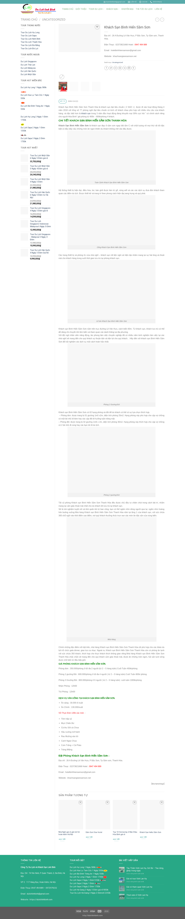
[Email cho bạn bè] (116, 68)
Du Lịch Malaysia (28, 68)
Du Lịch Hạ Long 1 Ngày (80, 867)
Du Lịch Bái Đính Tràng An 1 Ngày (84, 874)
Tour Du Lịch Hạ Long (30, 32)
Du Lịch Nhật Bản (28, 74)
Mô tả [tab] (62, 101)
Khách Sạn (112, 9)
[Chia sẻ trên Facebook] (106, 68)
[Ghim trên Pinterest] (120, 68)
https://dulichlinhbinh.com (41, 899)
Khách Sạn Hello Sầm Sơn (150, 832)
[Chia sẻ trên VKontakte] (124, 68)
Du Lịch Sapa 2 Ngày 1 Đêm (82, 880)
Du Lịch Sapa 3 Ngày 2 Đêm (82, 886)
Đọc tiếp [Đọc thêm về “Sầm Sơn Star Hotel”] (89, 837)
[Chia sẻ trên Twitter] (111, 68)
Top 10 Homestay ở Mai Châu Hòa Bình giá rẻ (125, 833)
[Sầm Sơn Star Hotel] (98, 814)
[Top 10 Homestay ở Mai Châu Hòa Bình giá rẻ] (125, 814)
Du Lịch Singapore (28, 61)
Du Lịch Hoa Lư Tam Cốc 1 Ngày (84, 870)
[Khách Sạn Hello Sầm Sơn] (152, 814)
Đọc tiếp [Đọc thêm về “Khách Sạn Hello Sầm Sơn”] (143, 837)
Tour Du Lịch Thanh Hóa (31, 42)
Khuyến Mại (128, 9)
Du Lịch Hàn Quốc (28, 71)
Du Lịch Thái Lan (28, 65)
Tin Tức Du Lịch (144, 9)
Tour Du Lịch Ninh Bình (30, 39)
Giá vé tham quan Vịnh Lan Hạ (139, 887)
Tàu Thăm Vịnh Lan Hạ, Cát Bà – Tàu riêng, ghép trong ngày (145, 869)
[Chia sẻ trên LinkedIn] (129, 68)
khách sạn (86, 113)
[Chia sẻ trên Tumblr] (134, 68)
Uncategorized (54, 19)
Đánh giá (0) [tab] (73, 101)
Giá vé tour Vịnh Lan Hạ (136, 878)
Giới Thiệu (81, 9)
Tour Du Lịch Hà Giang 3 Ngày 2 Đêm (86, 893)
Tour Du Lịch (96, 9)
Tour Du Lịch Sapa (28, 35)
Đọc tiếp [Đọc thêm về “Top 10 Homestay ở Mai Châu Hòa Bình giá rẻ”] (116, 839)
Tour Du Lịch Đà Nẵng (30, 45)
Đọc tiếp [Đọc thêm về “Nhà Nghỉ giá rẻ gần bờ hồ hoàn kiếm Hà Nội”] (62, 839)
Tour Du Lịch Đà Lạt (29, 48)
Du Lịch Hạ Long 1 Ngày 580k (33, 87)
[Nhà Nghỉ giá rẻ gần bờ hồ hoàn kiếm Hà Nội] (70, 814)
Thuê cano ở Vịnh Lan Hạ (137, 895)
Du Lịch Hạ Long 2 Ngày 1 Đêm (84, 877)
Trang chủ (29, 19)
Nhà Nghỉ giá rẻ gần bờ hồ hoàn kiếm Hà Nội (69, 833)
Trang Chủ (67, 9)
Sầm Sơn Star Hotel (94, 832)
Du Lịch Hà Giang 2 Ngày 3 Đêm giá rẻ (86, 890)
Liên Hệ (158, 9)
